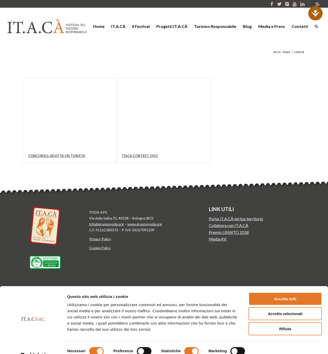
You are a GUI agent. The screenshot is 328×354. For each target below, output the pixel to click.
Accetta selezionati (285, 301)
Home (286, 52)
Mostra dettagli (268, 344)
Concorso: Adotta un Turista (56, 156)
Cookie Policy (100, 248)
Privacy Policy (100, 239)
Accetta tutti (285, 286)
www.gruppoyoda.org (144, 224)
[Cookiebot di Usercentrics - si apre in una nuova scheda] (33, 344)
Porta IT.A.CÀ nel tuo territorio (236, 218)
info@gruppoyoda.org (106, 224)
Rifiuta (285, 316)
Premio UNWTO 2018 (229, 232)
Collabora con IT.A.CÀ (228, 225)
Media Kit (218, 238)
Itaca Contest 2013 (140, 156)
